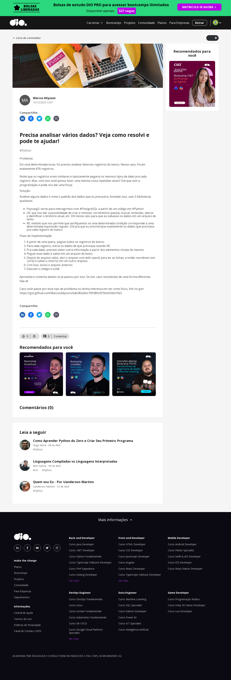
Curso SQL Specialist (130, 605)
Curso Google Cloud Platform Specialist (86, 631)
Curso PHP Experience (81, 568)
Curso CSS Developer (130, 550)
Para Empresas (179, 23)
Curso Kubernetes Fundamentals (87, 617)
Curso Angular (126, 562)
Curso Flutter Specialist (181, 550)
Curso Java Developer (81, 544)
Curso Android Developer (182, 544)
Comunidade (146, 23)
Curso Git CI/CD (78, 623)
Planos (162, 23)
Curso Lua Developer (180, 611)
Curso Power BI (127, 617)
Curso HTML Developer (131, 544)
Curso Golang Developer (83, 574)
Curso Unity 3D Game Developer (186, 605)
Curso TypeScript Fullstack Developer (90, 562)
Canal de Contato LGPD (27, 631)
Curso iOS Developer (180, 562)
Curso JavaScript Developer (133, 556)
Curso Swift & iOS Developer (184, 556)
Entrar (199, 23)
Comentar (60, 336)
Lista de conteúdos (27, 38)
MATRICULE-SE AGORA (199, 7)
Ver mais (74, 580)
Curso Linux (75, 605)
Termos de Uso (23, 619)
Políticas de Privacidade (27, 625)
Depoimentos (22, 597)
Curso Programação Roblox (184, 599)
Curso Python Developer (132, 611)
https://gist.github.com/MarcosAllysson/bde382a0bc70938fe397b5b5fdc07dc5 (71, 293)
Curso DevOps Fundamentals (86, 599)
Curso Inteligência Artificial (133, 629)
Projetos (129, 23)
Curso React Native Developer (185, 568)
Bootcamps (113, 23)
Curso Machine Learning (132, 599)
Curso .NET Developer (81, 550)
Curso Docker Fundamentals (85, 611)
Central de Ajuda (23, 612)
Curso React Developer (131, 568)
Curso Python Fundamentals (85, 556)
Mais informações (115, 519)
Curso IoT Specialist (129, 623)
